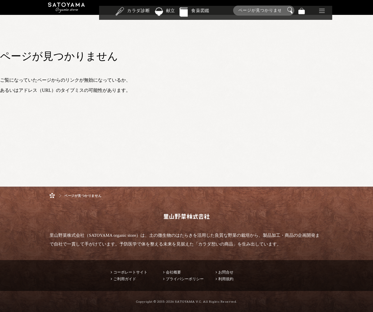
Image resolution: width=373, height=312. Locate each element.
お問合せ (225, 272)
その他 (322, 10)
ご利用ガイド (124, 279)
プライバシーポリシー (185, 279)
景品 (311, 10)
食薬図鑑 (200, 10)
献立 (170, 10)
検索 (290, 10)
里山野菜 (66, 10)
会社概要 (173, 272)
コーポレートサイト (130, 272)
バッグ (301, 10)
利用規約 (225, 279)
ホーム (52, 195)
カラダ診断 (138, 10)
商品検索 (367, 9)
